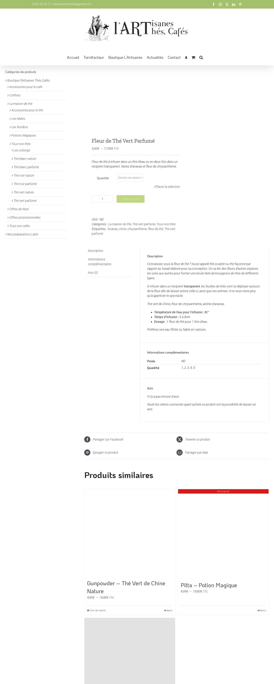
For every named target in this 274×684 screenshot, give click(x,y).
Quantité (103, 178)
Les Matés (18, 118)
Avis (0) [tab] (93, 272)
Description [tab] (95, 251)
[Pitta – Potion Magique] (223, 533)
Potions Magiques (24, 135)
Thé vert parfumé (143, 224)
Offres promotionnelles (25, 217)
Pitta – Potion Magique (209, 585)
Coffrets (14, 95)
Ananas (113, 229)
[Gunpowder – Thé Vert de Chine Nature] (129, 533)
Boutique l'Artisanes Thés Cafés (28, 80)
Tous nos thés (166, 224)
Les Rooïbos (20, 127)
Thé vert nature (24, 192)
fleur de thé (155, 229)
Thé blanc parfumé (26, 167)
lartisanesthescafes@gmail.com (72, 4)
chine (122, 229)
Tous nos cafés (19, 226)
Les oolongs (22, 150)
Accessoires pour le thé (27, 110)
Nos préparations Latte (22, 234)
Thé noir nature (24, 175)
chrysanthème (137, 229)
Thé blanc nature (25, 158)
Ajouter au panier (130, 198)
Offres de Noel (19, 209)
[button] (201, 57)
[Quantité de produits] (102, 198)
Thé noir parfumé (25, 184)
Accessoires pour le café (25, 87)
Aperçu (169, 610)
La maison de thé (119, 224)
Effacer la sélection (167, 187)
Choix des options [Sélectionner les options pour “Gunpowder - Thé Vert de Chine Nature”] (97, 610)
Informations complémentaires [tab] (99, 261)
